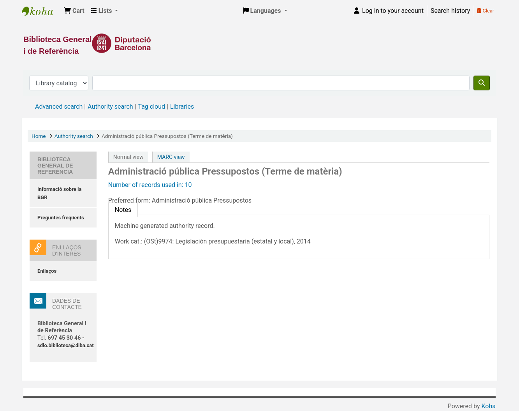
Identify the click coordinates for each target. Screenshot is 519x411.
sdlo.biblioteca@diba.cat (65, 345)
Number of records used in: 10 (150, 185)
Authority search (110, 106)
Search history (450, 10)
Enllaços (46, 271)
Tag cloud (151, 106)
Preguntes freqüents (60, 217)
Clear (485, 11)
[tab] (123, 210)
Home (39, 136)
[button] (74, 11)
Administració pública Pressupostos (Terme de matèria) (167, 136)
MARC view (171, 157)
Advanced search (59, 106)
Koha (489, 406)
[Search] (481, 83)
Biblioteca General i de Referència (41, 11)
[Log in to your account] (388, 11)
